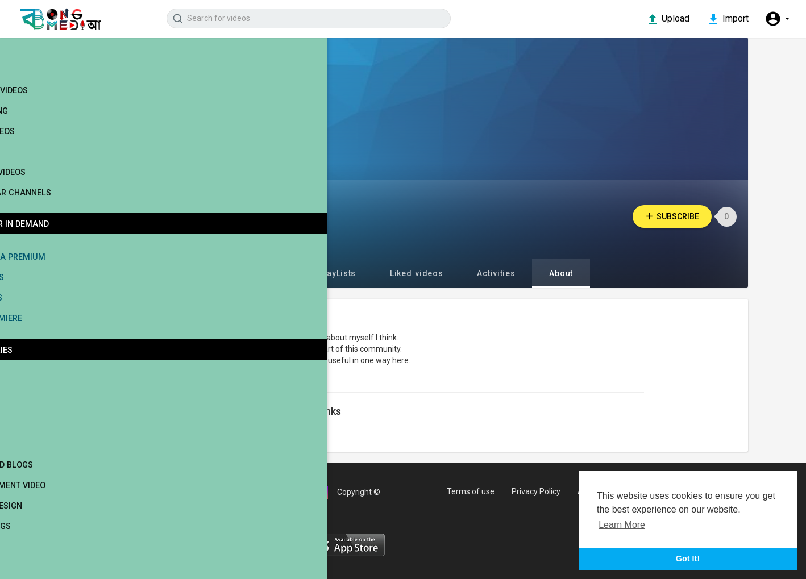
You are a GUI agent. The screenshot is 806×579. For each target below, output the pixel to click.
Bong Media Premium (65, 270)
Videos (285, 273)
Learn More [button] (622, 525)
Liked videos (431, 273)
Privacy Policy (545, 491)
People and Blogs (59, 478)
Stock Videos (56, 185)
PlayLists (352, 273)
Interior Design (55, 519)
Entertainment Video (66, 499)
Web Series (45, 311)
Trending (48, 124)
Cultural (41, 560)
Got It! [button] (688, 558)
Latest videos (58, 103)
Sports (37, 437)
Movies (43, 165)
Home (39, 70)
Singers (38, 417)
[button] (776, 19)
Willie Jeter (286, 216)
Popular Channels (68, 206)
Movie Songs (49, 539)
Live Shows (45, 290)
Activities (511, 273)
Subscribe (685, 216)
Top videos (51, 144)
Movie (34, 396)
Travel (36, 458)
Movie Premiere (54, 331)
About (576, 273)
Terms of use (478, 491)
